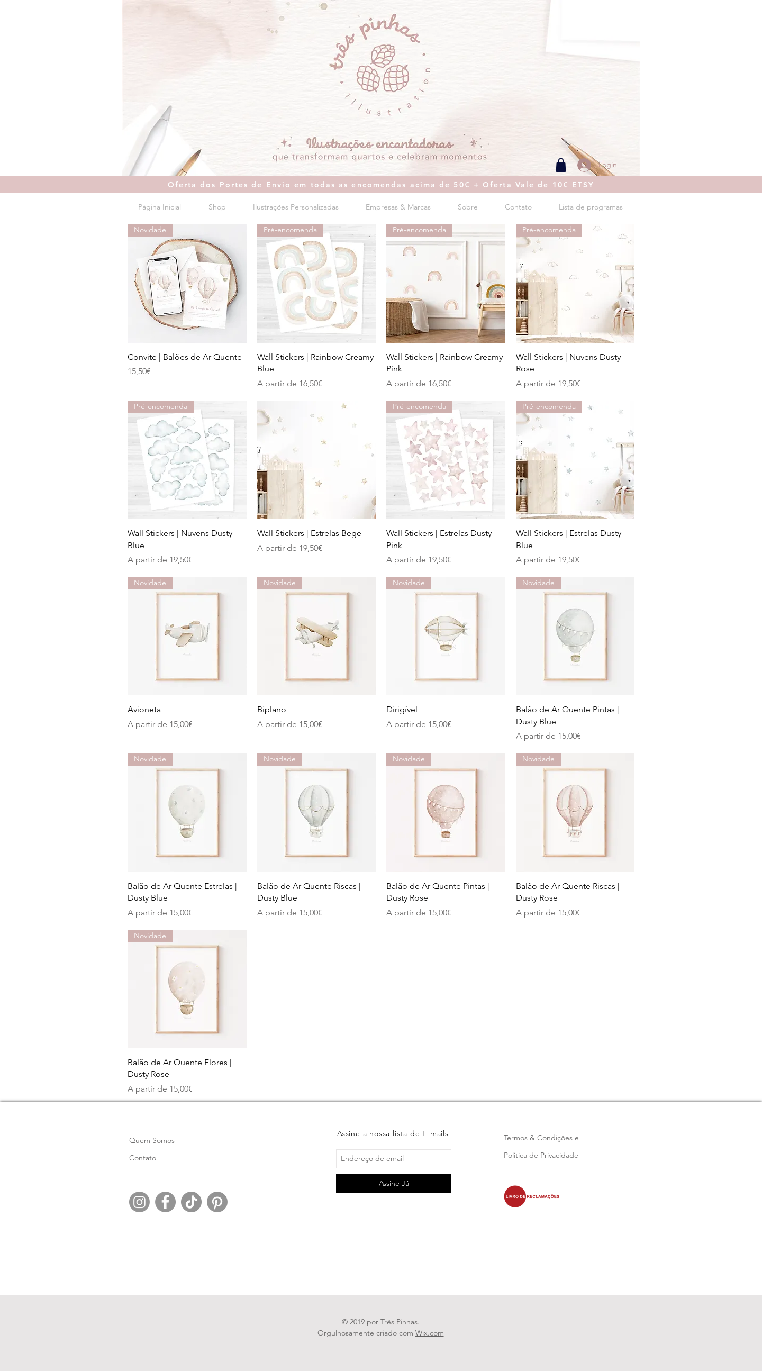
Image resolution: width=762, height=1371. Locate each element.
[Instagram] (139, 1202)
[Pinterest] (217, 1202)
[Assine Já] (393, 1183)
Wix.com (429, 1333)
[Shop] (561, 165)
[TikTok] (191, 1202)
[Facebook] (165, 1202)
